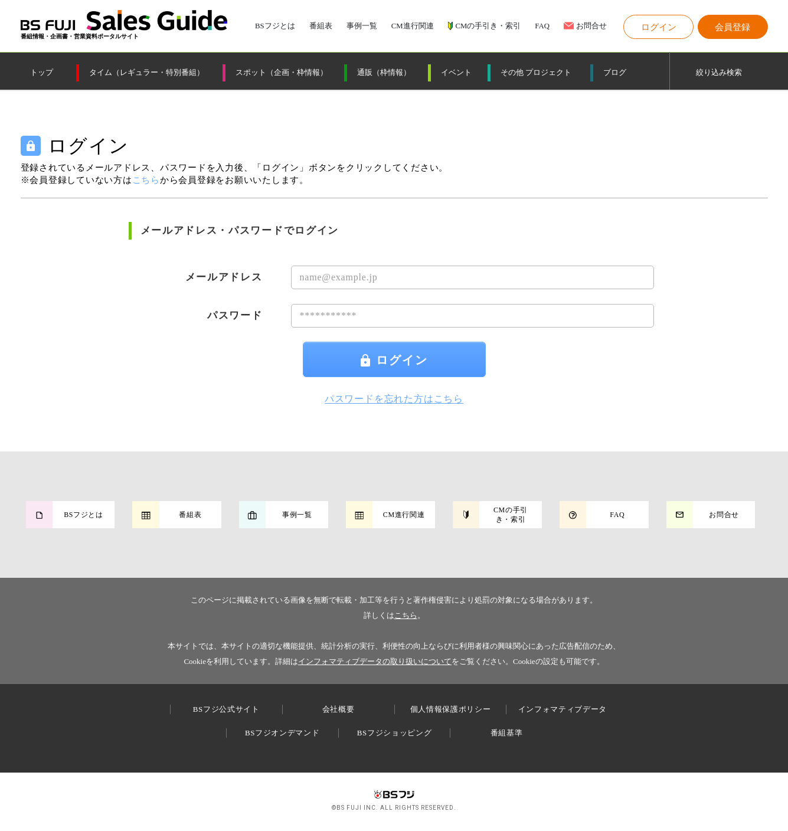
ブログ (614, 72)
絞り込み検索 (719, 72)
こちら (405, 615)
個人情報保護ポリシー (450, 709)
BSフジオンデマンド (282, 732)
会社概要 (338, 709)
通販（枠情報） (384, 72)
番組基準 (507, 732)
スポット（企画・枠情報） (282, 72)
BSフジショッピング (394, 732)
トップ (41, 72)
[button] (658, 27)
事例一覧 (361, 26)
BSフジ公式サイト (226, 709)
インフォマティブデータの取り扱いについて (375, 661)
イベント (456, 72)
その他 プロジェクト (536, 72)
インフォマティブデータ (562, 709)
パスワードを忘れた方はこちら (394, 399)
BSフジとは (275, 26)
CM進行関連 (412, 26)
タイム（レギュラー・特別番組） (146, 72)
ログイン (394, 360)
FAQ (542, 26)
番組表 (320, 26)
